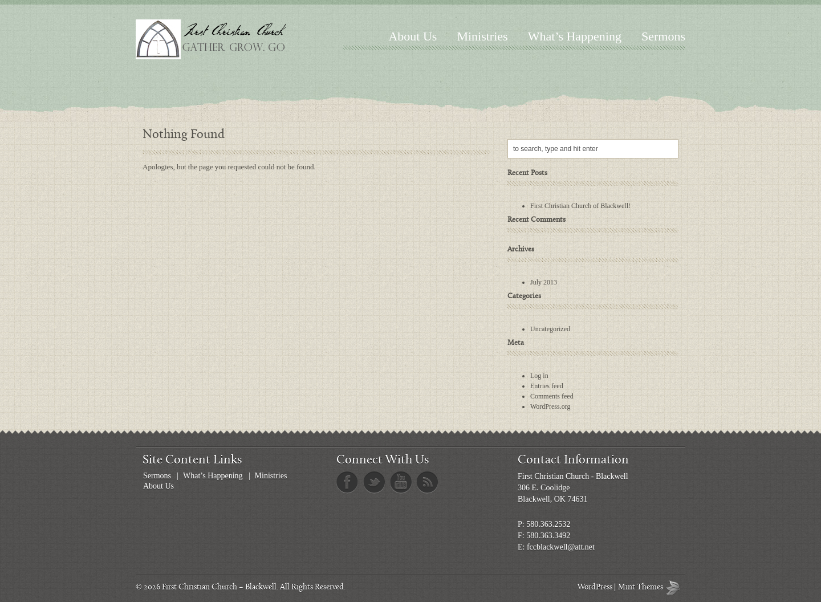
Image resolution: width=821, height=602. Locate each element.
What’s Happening (574, 36)
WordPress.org (550, 406)
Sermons (663, 36)
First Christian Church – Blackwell (219, 587)
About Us (412, 36)
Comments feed (552, 396)
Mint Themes (675, 587)
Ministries (482, 36)
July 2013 (543, 282)
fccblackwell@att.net (561, 547)
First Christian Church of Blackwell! (580, 206)
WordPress (595, 587)
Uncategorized (550, 329)
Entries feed (546, 386)
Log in (539, 376)
